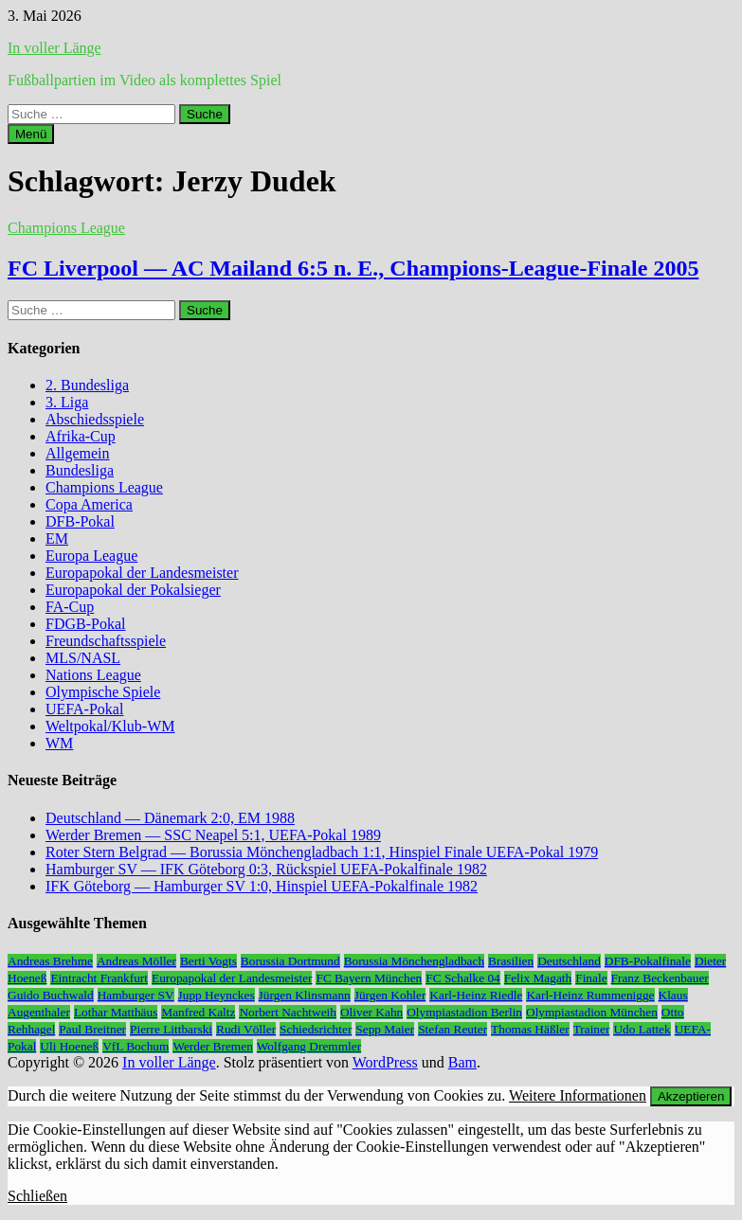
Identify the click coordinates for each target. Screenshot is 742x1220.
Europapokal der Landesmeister (141, 573)
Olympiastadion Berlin (464, 1012)
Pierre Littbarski (171, 1029)
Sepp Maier (384, 1029)
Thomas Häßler (530, 1029)
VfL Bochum (135, 1046)
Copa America (89, 504)
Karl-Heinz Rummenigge (590, 995)
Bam (462, 1062)
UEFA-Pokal (84, 709)
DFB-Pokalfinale (648, 961)
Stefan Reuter (452, 1029)
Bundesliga (79, 470)
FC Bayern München (369, 978)
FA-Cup (69, 607)
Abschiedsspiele (94, 419)
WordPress (385, 1062)
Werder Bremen (212, 1046)
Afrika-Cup (80, 436)
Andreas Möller (136, 961)
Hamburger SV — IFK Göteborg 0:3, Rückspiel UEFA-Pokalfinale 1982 (266, 869)
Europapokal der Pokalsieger (133, 590)
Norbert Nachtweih (287, 1012)
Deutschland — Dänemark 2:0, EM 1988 (170, 818)
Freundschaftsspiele (105, 641)
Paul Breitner (92, 1029)
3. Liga (66, 402)
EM (56, 538)
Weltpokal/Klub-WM (109, 726)
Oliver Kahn (371, 1012)
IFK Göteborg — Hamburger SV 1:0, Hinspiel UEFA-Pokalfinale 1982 (261, 886)
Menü (30, 134)
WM (59, 743)
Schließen (37, 1196)
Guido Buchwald (51, 995)
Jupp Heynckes (216, 995)
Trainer (591, 1029)
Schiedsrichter (316, 1029)
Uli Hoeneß (69, 1046)
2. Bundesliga (87, 385)
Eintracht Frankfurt (99, 978)
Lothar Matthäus (115, 1012)
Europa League (91, 555)
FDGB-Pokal (85, 624)
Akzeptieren (691, 1096)
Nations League (93, 675)
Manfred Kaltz (198, 1012)
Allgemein (77, 453)
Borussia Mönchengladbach (414, 961)
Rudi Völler (246, 1029)
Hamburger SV (136, 995)
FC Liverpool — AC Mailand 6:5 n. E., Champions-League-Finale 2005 (353, 268)
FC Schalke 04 (462, 978)
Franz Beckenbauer (660, 978)
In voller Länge (54, 48)
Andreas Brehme (50, 961)
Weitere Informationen (577, 1095)
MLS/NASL (82, 658)
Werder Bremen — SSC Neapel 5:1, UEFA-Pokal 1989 (213, 835)
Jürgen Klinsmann (305, 995)
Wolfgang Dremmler (309, 1046)
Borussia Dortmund (290, 961)
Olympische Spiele (102, 692)
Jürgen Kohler (390, 995)
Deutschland (569, 961)
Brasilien (511, 961)
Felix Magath (537, 978)
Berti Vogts (208, 961)
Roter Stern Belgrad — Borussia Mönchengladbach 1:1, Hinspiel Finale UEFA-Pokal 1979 (321, 852)
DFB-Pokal (80, 521)
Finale (590, 978)
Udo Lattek (641, 1029)
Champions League (66, 228)
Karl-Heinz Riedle (475, 995)
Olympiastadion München (592, 1012)
